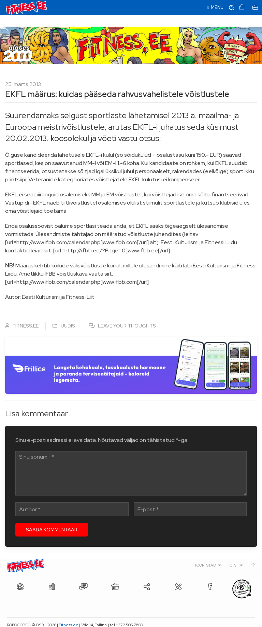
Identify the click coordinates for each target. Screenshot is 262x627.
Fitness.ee (68, 613)
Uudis (68, 314)
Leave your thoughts (127, 314)
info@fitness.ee (21, 620)
